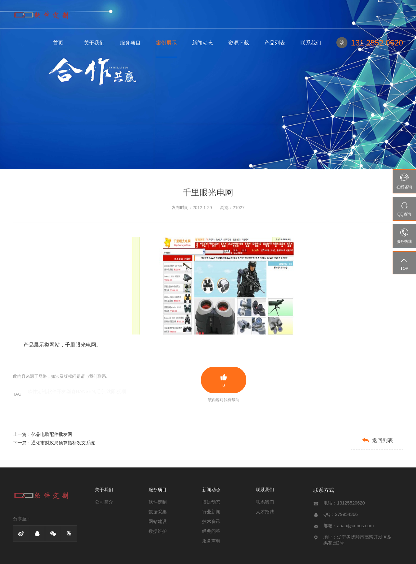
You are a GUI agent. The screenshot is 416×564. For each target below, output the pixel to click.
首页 (58, 43)
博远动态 (211, 502)
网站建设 (158, 521)
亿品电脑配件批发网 (51, 434)
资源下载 (238, 43)
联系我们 (310, 43)
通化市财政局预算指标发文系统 (63, 442)
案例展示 (166, 43)
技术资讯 (211, 521)
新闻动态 (202, 43)
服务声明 (211, 541)
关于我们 (94, 43)
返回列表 (377, 440)
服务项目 (130, 43)
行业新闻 (211, 511)
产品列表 (274, 43)
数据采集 (158, 511)
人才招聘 (265, 511)
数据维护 (158, 531)
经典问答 (211, 531)
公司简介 (104, 502)
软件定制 (158, 502)
